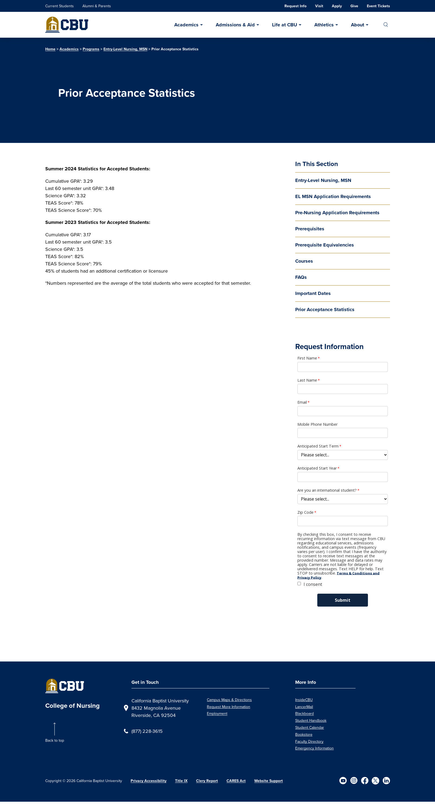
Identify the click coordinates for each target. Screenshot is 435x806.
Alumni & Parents (96, 6)
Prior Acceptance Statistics (324, 309)
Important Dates (313, 293)
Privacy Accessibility (148, 781)
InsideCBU (304, 699)
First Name (307, 358)
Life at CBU (284, 24)
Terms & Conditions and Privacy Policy (338, 575)
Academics (186, 24)
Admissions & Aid (235, 24)
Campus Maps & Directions (229, 699)
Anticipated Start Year (317, 468)
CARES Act (236, 781)
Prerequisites (309, 228)
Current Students (59, 6)
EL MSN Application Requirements (333, 196)
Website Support (268, 781)
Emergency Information (314, 748)
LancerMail (304, 706)
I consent (313, 584)
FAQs (301, 277)
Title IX (181, 781)
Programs (91, 49)
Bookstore (303, 734)
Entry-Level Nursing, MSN (125, 49)
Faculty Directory (309, 741)
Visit (319, 6)
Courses (304, 261)
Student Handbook (310, 720)
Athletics (324, 24)
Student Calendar (309, 727)
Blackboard (304, 713)
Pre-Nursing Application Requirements (337, 212)
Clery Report (207, 781)
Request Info (295, 6)
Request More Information (228, 706)
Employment (217, 713)
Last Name (307, 380)
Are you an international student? (327, 490)
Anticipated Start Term (318, 446)
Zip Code (305, 512)
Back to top (54, 740)
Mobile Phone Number (317, 424)
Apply (337, 6)
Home (50, 49)
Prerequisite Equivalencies (324, 244)
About (357, 24)
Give (354, 6)
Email (302, 402)
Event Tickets (378, 6)
